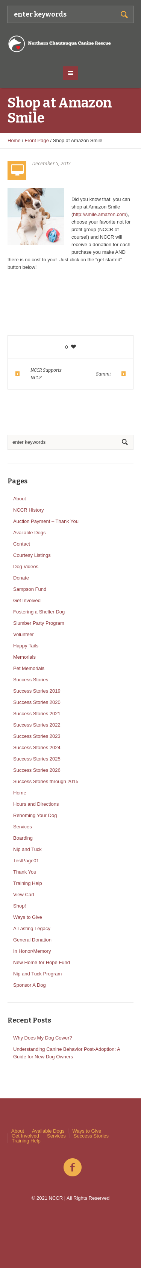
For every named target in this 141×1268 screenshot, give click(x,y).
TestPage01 (26, 860)
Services (22, 826)
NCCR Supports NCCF (46, 374)
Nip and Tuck (27, 849)
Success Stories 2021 (37, 713)
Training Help (27, 883)
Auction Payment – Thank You (46, 521)
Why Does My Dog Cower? (42, 1038)
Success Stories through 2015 (45, 781)
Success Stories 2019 (37, 691)
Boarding (23, 838)
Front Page (37, 140)
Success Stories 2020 (37, 702)
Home (14, 140)
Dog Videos (25, 566)
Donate (21, 578)
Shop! (19, 906)
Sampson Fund (29, 589)
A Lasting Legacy (31, 928)
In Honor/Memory (32, 951)
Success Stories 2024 (37, 747)
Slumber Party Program (38, 623)
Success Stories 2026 (37, 770)
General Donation (32, 940)
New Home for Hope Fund (41, 962)
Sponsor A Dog (29, 985)
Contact (21, 544)
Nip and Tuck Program (37, 974)
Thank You (24, 872)
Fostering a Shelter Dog (39, 612)
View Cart (23, 894)
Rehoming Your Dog (35, 815)
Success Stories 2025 (37, 759)
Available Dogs (29, 532)
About (19, 498)
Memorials (24, 657)
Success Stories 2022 (37, 725)
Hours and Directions (36, 804)
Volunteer (23, 634)
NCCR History (28, 510)
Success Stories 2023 (37, 736)
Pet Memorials (28, 668)
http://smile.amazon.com (99, 214)
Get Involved (27, 600)
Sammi (103, 374)
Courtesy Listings (32, 555)
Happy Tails (25, 646)
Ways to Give (27, 917)
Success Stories (30, 679)
